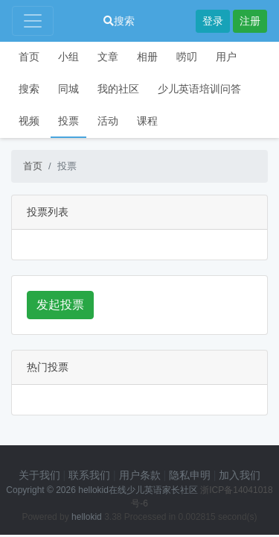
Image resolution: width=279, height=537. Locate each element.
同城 (68, 89)
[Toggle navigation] (33, 21)
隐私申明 (190, 475)
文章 (107, 57)
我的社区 (118, 89)
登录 (212, 21)
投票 (68, 121)
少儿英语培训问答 (199, 89)
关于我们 (39, 475)
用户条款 (140, 475)
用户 (226, 57)
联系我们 (89, 475)
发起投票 (60, 304)
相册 (147, 57)
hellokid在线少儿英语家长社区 (138, 490)
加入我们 (239, 475)
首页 (29, 57)
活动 (107, 121)
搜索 (119, 21)
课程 (147, 121)
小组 (68, 57)
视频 (29, 121)
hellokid (86, 517)
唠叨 (186, 57)
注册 (250, 21)
